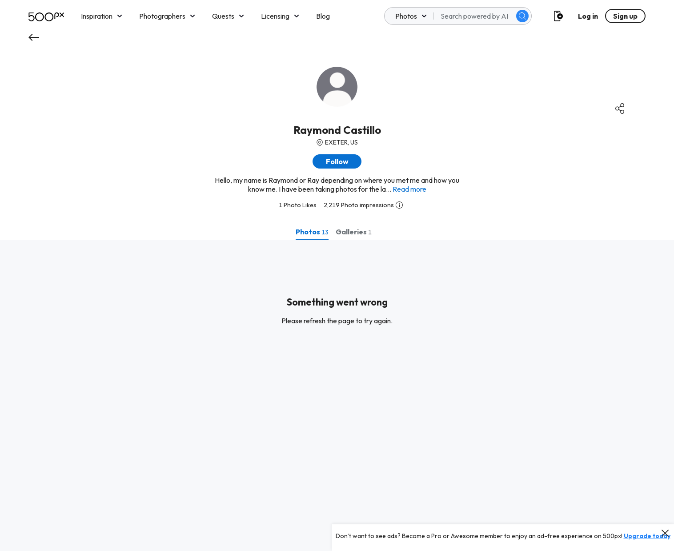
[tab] (312, 232)
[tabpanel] (337, 395)
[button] (337, 161)
